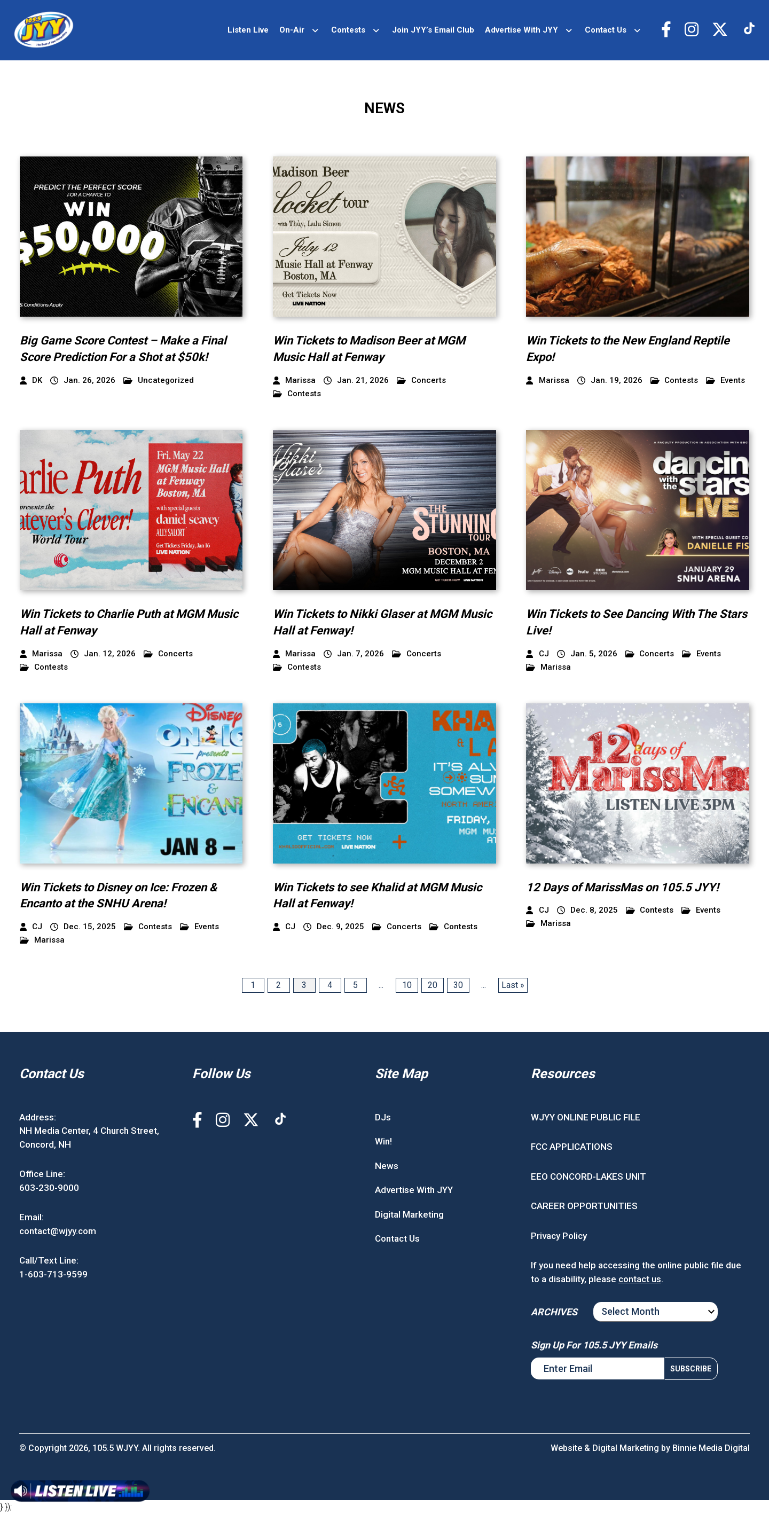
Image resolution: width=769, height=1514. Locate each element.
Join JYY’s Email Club (433, 30)
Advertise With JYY (521, 30)
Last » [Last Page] (512, 985)
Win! (383, 1141)
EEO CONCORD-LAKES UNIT (588, 1176)
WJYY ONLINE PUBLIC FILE (585, 1117)
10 (407, 985)
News (386, 1165)
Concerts (421, 380)
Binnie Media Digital (711, 1448)
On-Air (291, 30)
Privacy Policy (559, 1235)
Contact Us (605, 30)
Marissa (548, 667)
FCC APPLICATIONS (572, 1146)
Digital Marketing (409, 1214)
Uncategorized (158, 380)
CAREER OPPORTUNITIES (584, 1206)
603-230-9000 (49, 1187)
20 (432, 985)
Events (725, 380)
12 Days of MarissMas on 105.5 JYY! (622, 887)
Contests (348, 30)
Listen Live (248, 30)
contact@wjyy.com (57, 1231)
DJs (383, 1117)
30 (458, 985)
